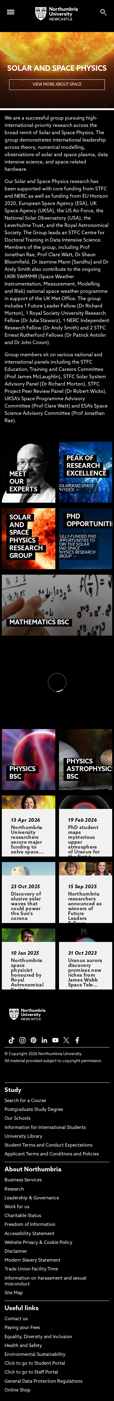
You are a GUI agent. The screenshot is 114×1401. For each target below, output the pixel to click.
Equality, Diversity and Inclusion (38, 1337)
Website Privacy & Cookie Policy (38, 1243)
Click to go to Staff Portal (31, 1372)
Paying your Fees (22, 1328)
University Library (23, 1136)
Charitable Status (23, 1216)
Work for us (17, 1207)
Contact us (16, 1319)
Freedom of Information (30, 1225)
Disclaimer (16, 1251)
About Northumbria (33, 1170)
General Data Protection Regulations (43, 1381)
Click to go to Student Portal (35, 1363)
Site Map (14, 1293)
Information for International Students (45, 1128)
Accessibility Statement (29, 1234)
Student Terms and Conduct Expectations (48, 1145)
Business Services (23, 1180)
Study (13, 1090)
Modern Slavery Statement (32, 1260)
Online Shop (17, 1390)
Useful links (22, 1309)
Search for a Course (25, 1101)
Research (14, 1189)
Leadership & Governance (32, 1198)
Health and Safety (23, 1346)
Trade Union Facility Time (31, 1269)
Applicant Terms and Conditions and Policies (52, 1154)
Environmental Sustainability (35, 1355)
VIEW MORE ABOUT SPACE (57, 85)
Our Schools (17, 1118)
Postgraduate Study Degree (34, 1110)
